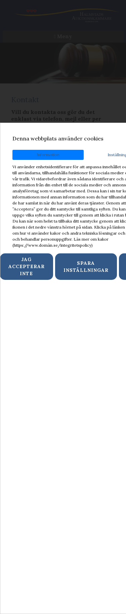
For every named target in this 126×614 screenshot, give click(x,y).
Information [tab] (48, 154)
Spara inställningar (86, 266)
